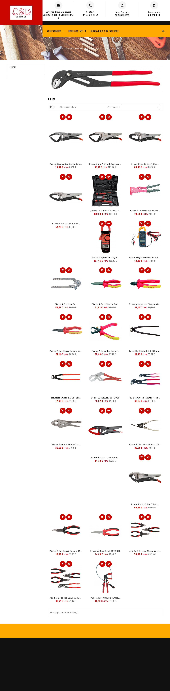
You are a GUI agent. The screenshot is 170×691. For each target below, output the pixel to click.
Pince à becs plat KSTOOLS (105, 551)
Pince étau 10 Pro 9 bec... (145, 164)
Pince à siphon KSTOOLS (105, 397)
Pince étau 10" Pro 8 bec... (105, 457)
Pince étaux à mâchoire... (66, 444)
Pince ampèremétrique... (105, 257)
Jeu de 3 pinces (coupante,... (145, 551)
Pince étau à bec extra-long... (66, 164)
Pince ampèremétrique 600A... (145, 257)
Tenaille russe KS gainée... (66, 397)
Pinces (12, 67)
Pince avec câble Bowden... (105, 597)
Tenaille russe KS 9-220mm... (145, 351)
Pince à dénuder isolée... (105, 351)
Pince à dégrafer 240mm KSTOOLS (147, 444)
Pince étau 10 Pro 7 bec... (145, 504)
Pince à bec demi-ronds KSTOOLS (69, 551)
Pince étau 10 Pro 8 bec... (66, 223)
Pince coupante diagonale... (145, 304)
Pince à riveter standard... (145, 210)
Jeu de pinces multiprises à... (145, 397)
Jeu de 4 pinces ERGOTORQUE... (67, 597)
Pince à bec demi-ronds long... (67, 351)
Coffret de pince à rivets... (105, 210)
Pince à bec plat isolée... (105, 304)
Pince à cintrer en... (66, 304)
